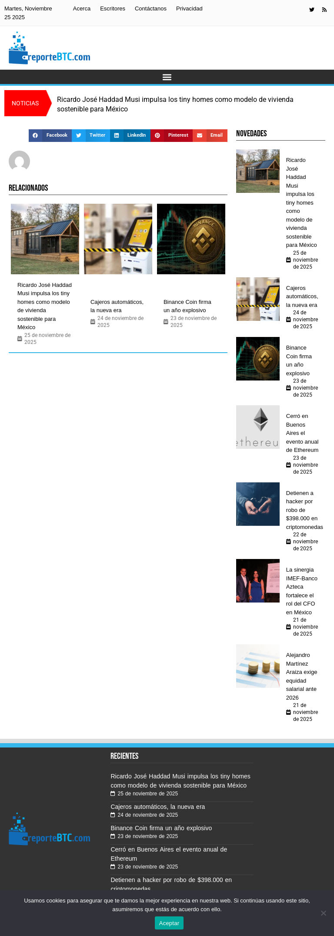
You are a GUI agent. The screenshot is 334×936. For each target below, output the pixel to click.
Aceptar (169, 923)
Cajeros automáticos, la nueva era (117, 306)
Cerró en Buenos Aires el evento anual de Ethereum (302, 433)
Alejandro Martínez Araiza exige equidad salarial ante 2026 (301, 676)
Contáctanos (151, 8)
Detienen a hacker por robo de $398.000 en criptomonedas (304, 510)
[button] (167, 77)
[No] (323, 913)
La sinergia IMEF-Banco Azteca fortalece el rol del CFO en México (301, 591)
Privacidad (189, 8)
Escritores (112, 8)
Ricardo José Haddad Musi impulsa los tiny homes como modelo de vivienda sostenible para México (44, 306)
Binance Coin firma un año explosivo (187, 306)
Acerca (81, 8)
